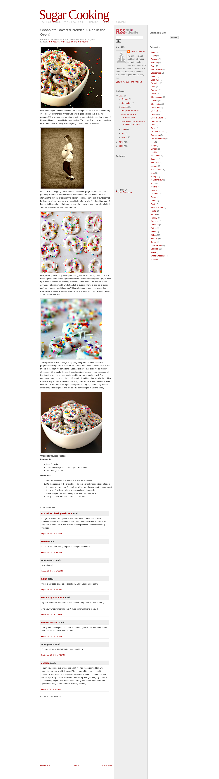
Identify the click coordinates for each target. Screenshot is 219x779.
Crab (153, 128)
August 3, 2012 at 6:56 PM (51, 689)
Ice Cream (155, 156)
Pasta (153, 200)
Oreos (153, 197)
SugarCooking (137, 51)
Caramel (154, 90)
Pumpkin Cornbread (130, 110)
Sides (153, 235)
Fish (153, 142)
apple (153, 55)
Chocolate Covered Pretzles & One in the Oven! (72, 32)
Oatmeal (154, 193)
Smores (154, 238)
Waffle (153, 252)
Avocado (154, 59)
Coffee (154, 114)
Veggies (154, 249)
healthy (154, 152)
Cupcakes (155, 135)
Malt (153, 173)
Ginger (154, 149)
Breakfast (155, 80)
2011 (121, 96)
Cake (153, 87)
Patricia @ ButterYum (52, 597)
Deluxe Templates (124, 192)
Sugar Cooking (74, 14)
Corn (153, 124)
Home (76, 765)
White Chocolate (80, 42)
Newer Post (45, 765)
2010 (121, 142)
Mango (154, 176)
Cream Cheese (157, 131)
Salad (153, 232)
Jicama (154, 159)
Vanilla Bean (156, 245)
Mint (153, 183)
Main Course (156, 169)
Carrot (153, 94)
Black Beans (156, 69)
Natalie (45, 541)
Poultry (154, 218)
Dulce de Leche (158, 138)
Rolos (153, 228)
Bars (153, 66)
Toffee (153, 242)
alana (44, 578)
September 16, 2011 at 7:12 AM (53, 655)
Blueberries (156, 73)
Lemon (154, 166)
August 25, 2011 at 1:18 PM (51, 636)
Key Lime (155, 163)
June (124, 129)
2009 (121, 146)
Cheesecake (156, 97)
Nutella (154, 190)
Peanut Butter (157, 207)
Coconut (154, 111)
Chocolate (54, 42)
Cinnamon (155, 107)
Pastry (153, 204)
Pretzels (65, 42)
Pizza (153, 214)
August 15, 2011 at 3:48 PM (51, 552)
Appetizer (155, 52)
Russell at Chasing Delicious (56, 513)
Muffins (154, 187)
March (125, 137)
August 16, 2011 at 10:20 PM (52, 571)
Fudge (153, 145)
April (124, 133)
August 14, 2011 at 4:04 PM (51, 534)
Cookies (154, 121)
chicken (154, 100)
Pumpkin (155, 225)
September (127, 103)
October (125, 99)
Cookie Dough (157, 118)
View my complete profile (129, 82)
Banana (154, 62)
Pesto (153, 211)
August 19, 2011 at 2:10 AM (51, 589)
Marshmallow (157, 180)
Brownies (155, 83)
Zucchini (154, 259)
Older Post (107, 765)
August (125, 107)
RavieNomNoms (50, 622)
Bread (153, 76)
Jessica (45, 663)
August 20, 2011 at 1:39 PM (51, 614)
